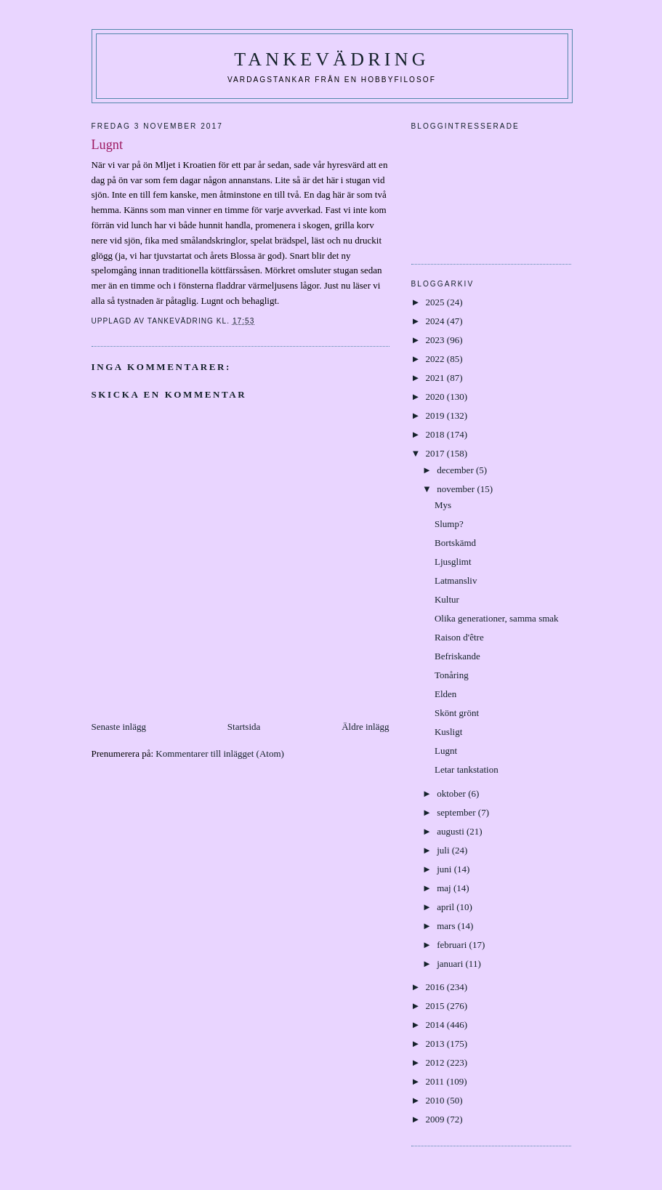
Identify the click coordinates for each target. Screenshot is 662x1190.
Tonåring (452, 675)
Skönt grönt (457, 712)
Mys (443, 504)
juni (445, 869)
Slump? (449, 523)
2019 (436, 415)
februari (453, 944)
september (457, 812)
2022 (436, 358)
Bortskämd (455, 542)
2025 (436, 302)
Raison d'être (459, 637)
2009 (436, 1119)
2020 (436, 396)
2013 (436, 1043)
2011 (436, 1081)
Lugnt (446, 750)
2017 (436, 453)
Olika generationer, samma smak (497, 618)
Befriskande (457, 656)
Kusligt (448, 731)
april (446, 906)
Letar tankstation (466, 769)
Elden (445, 693)
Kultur (447, 599)
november (457, 488)
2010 (436, 1100)
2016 (436, 986)
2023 (436, 339)
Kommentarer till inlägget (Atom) (220, 753)
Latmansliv (456, 580)
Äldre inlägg (365, 726)
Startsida (244, 726)
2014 (436, 1024)
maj (445, 888)
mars (447, 925)
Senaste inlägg (119, 726)
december (456, 470)
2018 (436, 434)
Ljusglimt (453, 561)
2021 (436, 377)
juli (444, 850)
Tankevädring (331, 59)
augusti (452, 831)
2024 (436, 320)
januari (451, 963)
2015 (436, 1005)
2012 (436, 1062)
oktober (452, 793)
